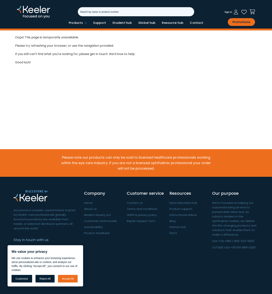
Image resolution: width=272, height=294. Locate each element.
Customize (21, 278)
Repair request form (141, 221)
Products (78, 23)
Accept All (67, 278)
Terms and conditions (142, 209)
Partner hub (177, 227)
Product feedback (97, 233)
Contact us (135, 203)
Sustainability (93, 227)
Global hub (147, 23)
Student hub (122, 23)
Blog (172, 221)
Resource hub (172, 23)
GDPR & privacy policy (142, 215)
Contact (196, 23)
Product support (180, 209)
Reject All (44, 278)
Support (99, 23)
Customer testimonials (100, 221)
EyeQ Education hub (183, 203)
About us (90, 209)
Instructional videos (183, 215)
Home (88, 203)
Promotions (241, 22)
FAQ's (173, 233)
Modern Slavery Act (97, 215)
